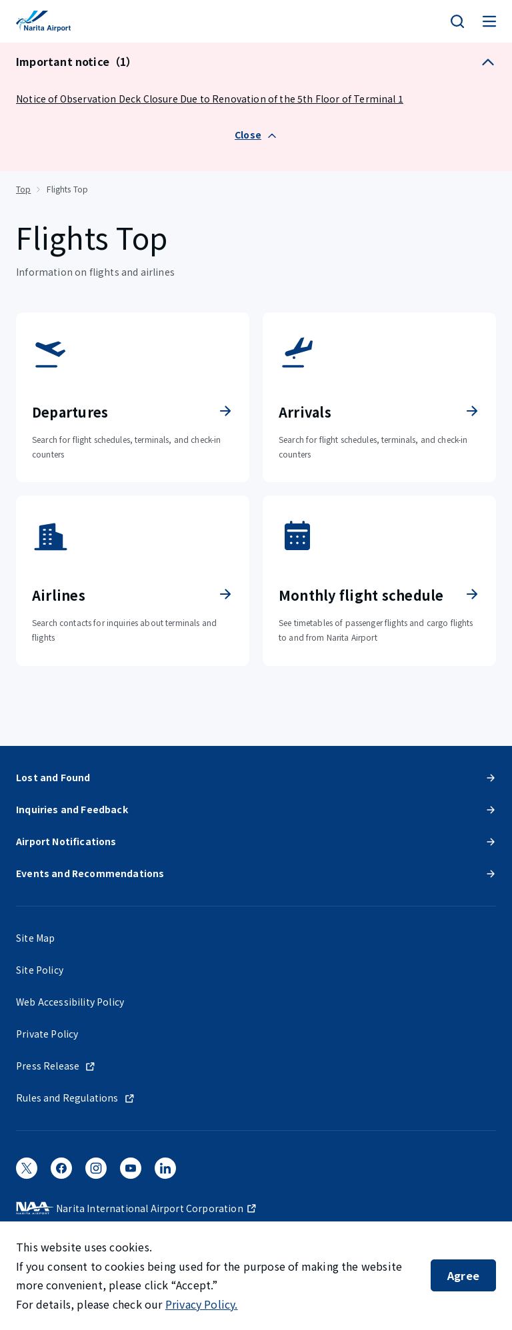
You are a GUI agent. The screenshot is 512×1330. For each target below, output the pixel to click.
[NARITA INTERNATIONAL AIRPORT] (43, 21)
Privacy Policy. (201, 1304)
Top (23, 188)
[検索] (457, 21)
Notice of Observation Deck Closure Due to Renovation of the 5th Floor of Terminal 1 (209, 98)
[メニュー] (489, 21)
